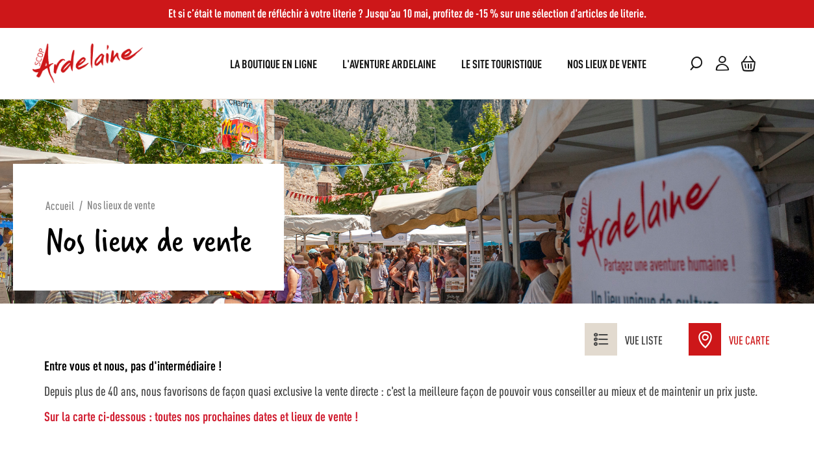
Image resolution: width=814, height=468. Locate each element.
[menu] (407, 63)
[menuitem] (273, 63)
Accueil (59, 205)
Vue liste (624, 339)
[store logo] (87, 64)
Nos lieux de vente (121, 204)
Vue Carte (729, 339)
